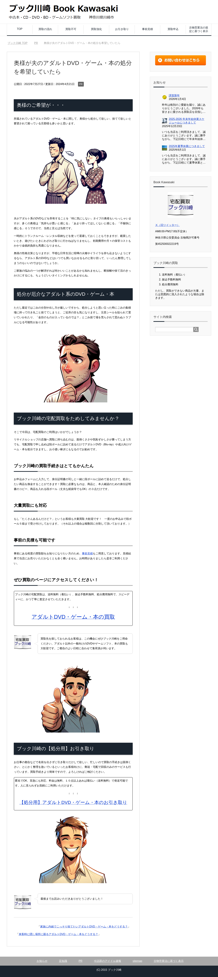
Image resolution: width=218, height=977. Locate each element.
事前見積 (147, 29)
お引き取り (122, 29)
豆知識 (63, 961)
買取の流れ (45, 29)
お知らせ (42, 961)
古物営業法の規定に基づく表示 (198, 29)
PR (80, 84)
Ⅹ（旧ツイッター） (167, 225)
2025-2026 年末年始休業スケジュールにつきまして (186, 121)
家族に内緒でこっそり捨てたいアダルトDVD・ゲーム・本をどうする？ (84, 926)
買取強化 (96, 29)
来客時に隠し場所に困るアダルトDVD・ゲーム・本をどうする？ (58, 934)
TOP (19, 28)
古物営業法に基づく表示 (169, 961)
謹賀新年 (174, 95)
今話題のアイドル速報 (107, 961)
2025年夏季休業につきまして (187, 146)
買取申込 (173, 29)
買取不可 (70, 29)
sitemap (137, 961)
